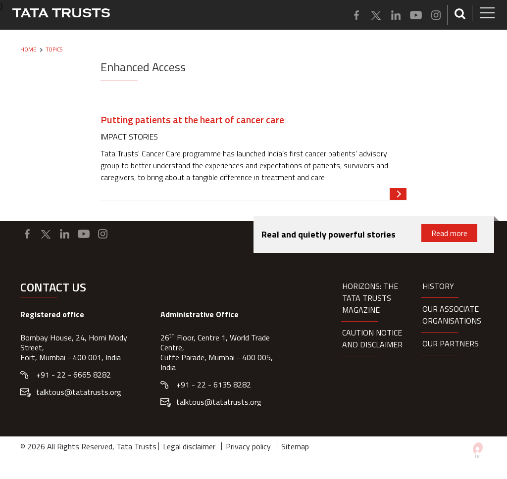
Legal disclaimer (189, 446)
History (438, 286)
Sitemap (295, 446)
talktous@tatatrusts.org (78, 392)
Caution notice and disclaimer (372, 338)
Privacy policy (248, 446)
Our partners (450, 343)
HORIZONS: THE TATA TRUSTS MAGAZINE (370, 298)
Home (28, 49)
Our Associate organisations (451, 315)
